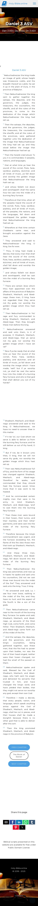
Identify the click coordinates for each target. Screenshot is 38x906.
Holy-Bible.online (18, 3)
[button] (6, 822)
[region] (19, 56)
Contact (19, 896)
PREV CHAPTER (19, 747)
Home (19, 887)
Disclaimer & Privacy (19, 891)
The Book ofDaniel (19, 756)
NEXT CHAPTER (19, 764)
